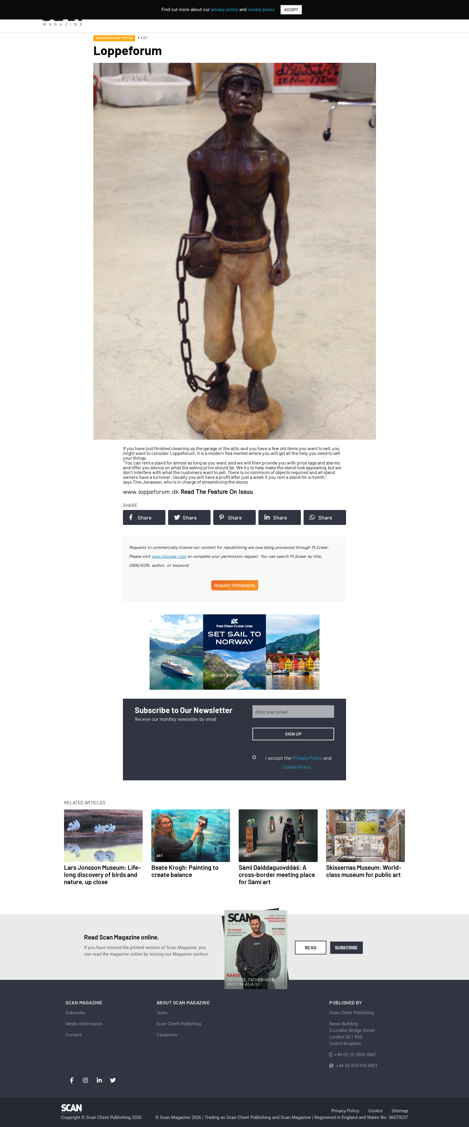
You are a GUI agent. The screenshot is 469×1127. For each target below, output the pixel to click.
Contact (73, 1035)
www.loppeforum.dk (151, 491)
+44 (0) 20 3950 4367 (355, 1054)
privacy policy (224, 9)
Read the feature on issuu (216, 491)
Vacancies (166, 1035)
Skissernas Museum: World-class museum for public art (363, 870)
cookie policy (261, 9)
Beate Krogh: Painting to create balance (185, 870)
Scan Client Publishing (178, 1024)
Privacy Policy (307, 758)
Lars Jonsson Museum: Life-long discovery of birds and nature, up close (102, 874)
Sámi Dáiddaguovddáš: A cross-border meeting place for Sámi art (277, 874)
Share (140, 517)
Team (162, 1012)
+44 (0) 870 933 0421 (356, 1065)
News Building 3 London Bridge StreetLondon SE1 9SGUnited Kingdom (352, 1033)
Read (310, 947)
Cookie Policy (296, 767)
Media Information (84, 1024)
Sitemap (400, 1111)
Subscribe (346, 947)
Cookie (375, 1111)
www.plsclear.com (168, 556)
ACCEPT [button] (291, 9)
